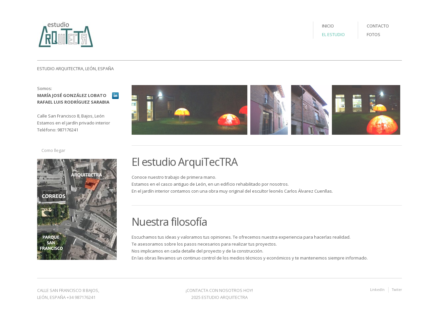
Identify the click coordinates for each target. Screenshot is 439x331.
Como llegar (53, 150)
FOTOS (373, 34)
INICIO (328, 26)
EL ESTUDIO (333, 34)
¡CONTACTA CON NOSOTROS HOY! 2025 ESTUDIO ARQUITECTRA (219, 293)
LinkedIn (377, 289)
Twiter (397, 289)
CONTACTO (378, 26)
